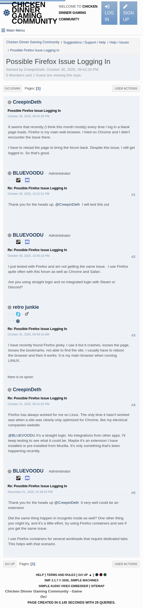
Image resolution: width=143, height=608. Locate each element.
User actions (126, 88)
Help (40, 574)
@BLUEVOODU (21, 435)
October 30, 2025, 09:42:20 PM (29, 116)
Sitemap (97, 586)
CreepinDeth (27, 102)
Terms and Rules (61, 574)
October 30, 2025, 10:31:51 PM (29, 193)
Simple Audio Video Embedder (63, 586)
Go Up (10, 564)
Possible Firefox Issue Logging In (34, 111)
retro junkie (26, 307)
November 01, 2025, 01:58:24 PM (30, 491)
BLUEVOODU (28, 173)
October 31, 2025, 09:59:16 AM (28, 334)
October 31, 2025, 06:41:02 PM (29, 404)
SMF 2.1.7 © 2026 (56, 580)
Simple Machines (85, 580)
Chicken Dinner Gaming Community (34, 12)
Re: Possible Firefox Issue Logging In (37, 188)
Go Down (12, 88)
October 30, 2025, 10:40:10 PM (29, 255)
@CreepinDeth (67, 204)
